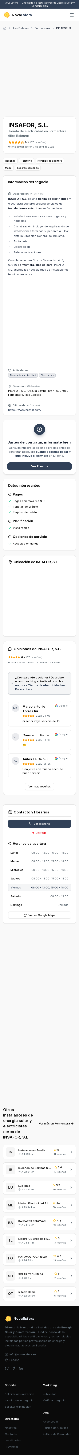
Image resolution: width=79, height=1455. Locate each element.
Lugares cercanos (28, 167)
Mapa (8, 167)
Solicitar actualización (19, 1394)
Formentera (42, 28)
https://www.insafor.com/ (24, 409)
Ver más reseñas (39, 786)
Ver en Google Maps (39, 915)
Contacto (11, 1434)
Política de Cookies (55, 1427)
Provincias (12, 1446)
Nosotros (11, 1427)
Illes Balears (21, 28)
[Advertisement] (39, 72)
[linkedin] (21, 1369)
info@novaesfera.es (20, 1354)
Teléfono (26, 160)
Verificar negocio (54, 1400)
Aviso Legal (50, 1421)
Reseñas (10, 160)
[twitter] (7, 1369)
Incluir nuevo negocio (19, 1400)
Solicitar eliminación (18, 1406)
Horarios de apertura (49, 160)
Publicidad (49, 1394)
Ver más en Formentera (56, 1123)
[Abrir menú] (72, 15)
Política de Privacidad (57, 1434)
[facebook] (14, 1369)
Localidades (13, 1440)
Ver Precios (39, 466)
